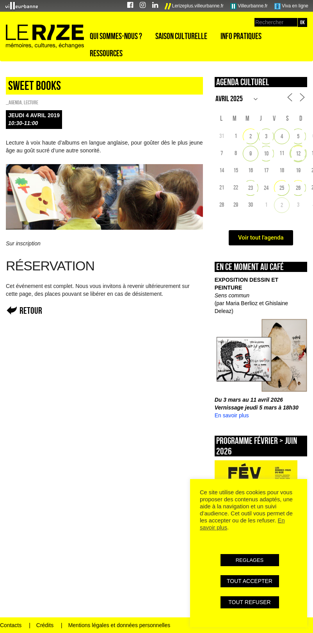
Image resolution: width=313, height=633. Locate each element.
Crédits (44, 625)
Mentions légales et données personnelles (119, 625)
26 (298, 187)
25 (281, 187)
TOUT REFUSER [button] (249, 602)
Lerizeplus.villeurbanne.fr (194, 6)
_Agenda (14, 102)
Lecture (31, 102)
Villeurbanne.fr (249, 6)
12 (298, 153)
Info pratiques (241, 36)
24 (266, 187)
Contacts (10, 625)
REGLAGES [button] (250, 560)
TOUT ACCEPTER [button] (249, 581)
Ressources (106, 53)
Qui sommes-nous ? (116, 36)
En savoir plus (232, 415)
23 (250, 187)
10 (266, 153)
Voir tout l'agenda (261, 237)
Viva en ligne (291, 6)
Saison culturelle (181, 36)
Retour (31, 310)
